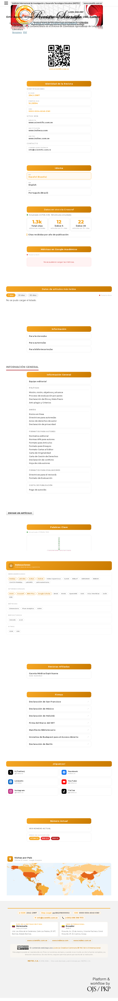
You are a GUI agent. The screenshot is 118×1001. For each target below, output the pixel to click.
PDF (25, 32)
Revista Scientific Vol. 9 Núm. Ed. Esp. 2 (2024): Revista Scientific (44, 23)
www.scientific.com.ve (59, 69)
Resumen (17, 32)
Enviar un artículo (20, 513)
